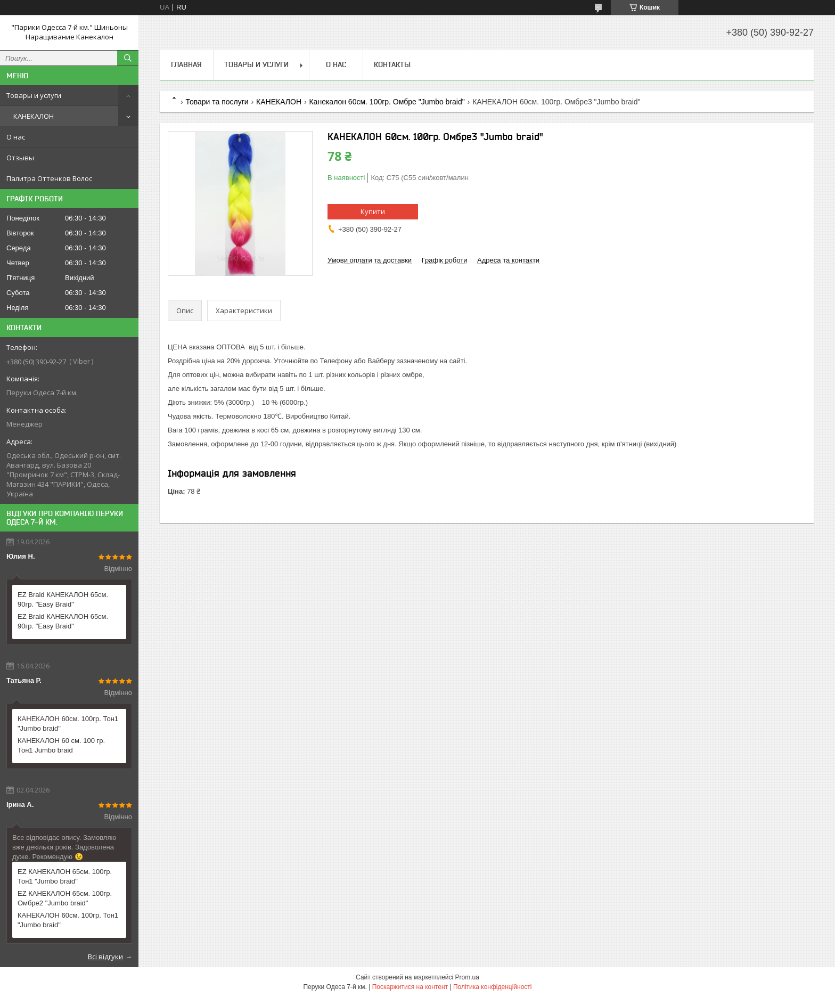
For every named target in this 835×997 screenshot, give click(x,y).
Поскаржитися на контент (410, 987)
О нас (15, 137)
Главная (186, 64)
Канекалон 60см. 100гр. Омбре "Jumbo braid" (386, 101)
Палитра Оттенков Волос (49, 178)
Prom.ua (467, 977)
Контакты (392, 64)
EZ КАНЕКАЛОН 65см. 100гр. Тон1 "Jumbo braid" (65, 876)
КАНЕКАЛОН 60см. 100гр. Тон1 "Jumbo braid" (68, 723)
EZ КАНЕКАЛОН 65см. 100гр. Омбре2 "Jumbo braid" (65, 898)
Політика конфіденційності (492, 987)
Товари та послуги (216, 101)
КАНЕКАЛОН (33, 116)
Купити (373, 211)
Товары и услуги (33, 95)
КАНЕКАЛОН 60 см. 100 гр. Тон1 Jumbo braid (61, 745)
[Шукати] (127, 58)
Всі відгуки (105, 956)
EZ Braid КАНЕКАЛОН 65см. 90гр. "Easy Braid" (63, 599)
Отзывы (20, 157)
